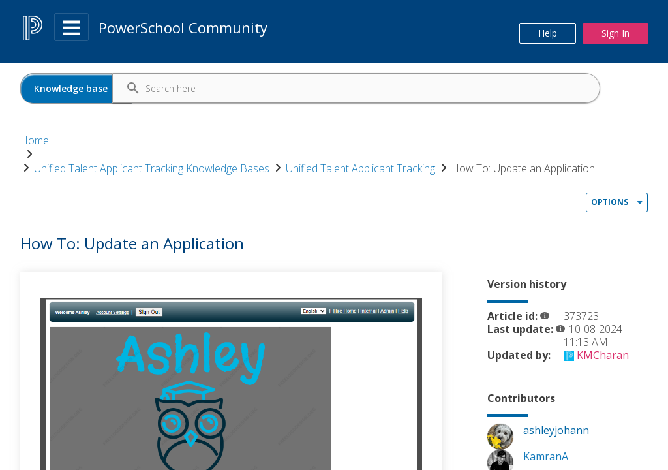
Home (34, 140)
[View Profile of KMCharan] (603, 316)
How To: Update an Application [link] (105, 155)
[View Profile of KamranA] (545, 417)
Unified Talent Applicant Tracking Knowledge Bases (214, 140)
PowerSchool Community (183, 27)
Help (547, 33)
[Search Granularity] (76, 88)
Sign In (615, 33)
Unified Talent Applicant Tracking (423, 140)
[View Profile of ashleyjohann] (556, 391)
